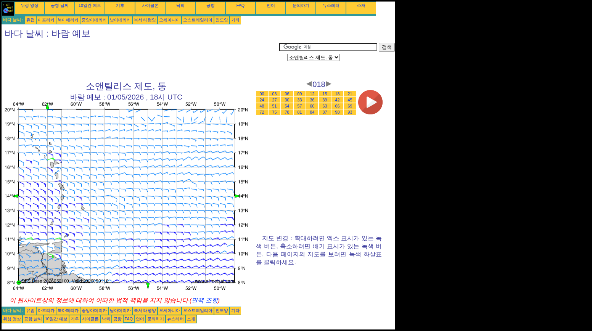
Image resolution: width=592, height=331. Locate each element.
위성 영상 (30, 5)
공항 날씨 (60, 5)
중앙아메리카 (94, 20)
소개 (361, 5)
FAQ (240, 5)
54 (287, 106)
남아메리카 (120, 20)
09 (300, 94)
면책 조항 (204, 300)
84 (312, 112)
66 (337, 106)
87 (325, 112)
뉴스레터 (331, 5)
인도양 (222, 20)
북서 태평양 (145, 20)
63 (325, 106)
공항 (210, 5)
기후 (120, 5)
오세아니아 (169, 20)
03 (274, 94)
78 (287, 112)
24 (262, 100)
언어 (271, 5)
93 (350, 112)
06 (287, 94)
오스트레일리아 (197, 20)
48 (262, 106)
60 (312, 106)
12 (312, 94)
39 (325, 100)
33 (300, 100)
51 (274, 106)
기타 (235, 20)
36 (312, 100)
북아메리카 (68, 20)
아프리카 (46, 20)
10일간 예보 (90, 5)
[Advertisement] (140, 60)
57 (300, 106)
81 (300, 112)
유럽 (30, 20)
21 (350, 94)
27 (274, 100)
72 (262, 112)
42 (337, 100)
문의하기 (301, 5)
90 (337, 112)
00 (262, 94)
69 (350, 106)
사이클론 (150, 5)
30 (287, 100)
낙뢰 (180, 5)
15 (325, 94)
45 (350, 100)
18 (337, 94)
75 (274, 112)
